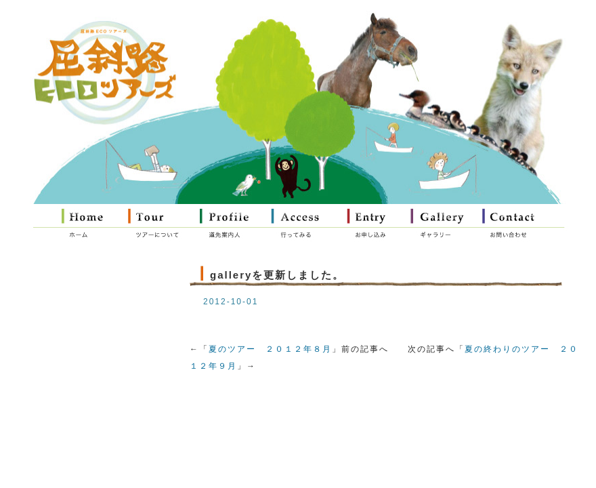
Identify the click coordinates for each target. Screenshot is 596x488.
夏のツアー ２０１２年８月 (270, 349)
